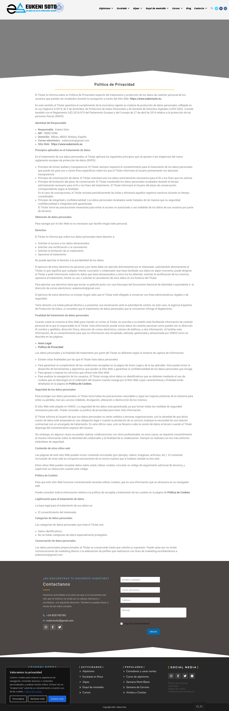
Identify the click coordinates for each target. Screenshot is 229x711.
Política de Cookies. (178, 492)
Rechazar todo (38, 698)
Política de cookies (33, 691)
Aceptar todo (57, 698)
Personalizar (18, 698)
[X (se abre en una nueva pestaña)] (216, 8)
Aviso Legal (44, 343)
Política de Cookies (80, 383)
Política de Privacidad (50, 347)
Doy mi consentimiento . (138, 623)
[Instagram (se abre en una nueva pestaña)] (225, 8)
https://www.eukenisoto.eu (145, 98)
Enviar (153, 632)
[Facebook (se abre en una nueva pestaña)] (221, 8)
